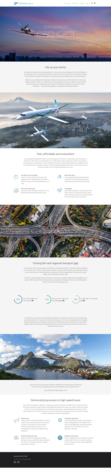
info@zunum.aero (26, 459)
